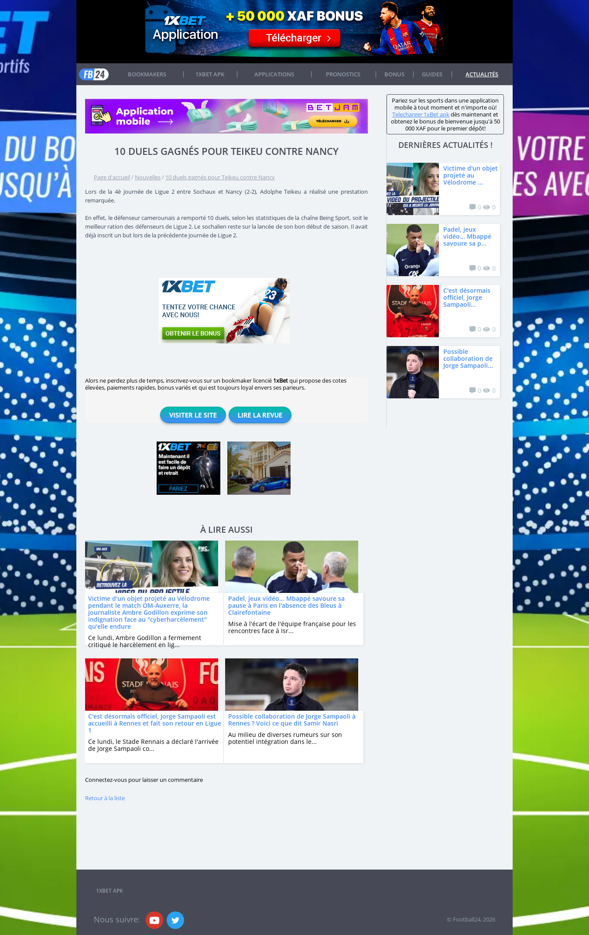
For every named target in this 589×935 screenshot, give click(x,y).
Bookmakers (147, 74)
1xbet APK (209, 74)
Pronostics (343, 74)
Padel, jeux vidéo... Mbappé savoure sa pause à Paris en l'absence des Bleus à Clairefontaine (286, 605)
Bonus (394, 74)
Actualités (482, 74)
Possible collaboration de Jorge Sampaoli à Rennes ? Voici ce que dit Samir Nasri (292, 719)
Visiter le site (193, 415)
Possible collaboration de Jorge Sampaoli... (468, 358)
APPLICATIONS (274, 74)
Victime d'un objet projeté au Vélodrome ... (470, 175)
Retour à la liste (105, 798)
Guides (432, 74)
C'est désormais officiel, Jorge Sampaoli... (466, 297)
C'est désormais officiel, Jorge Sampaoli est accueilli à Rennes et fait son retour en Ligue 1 (154, 723)
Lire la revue (260, 415)
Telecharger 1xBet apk (420, 114)
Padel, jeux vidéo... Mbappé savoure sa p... (467, 236)
